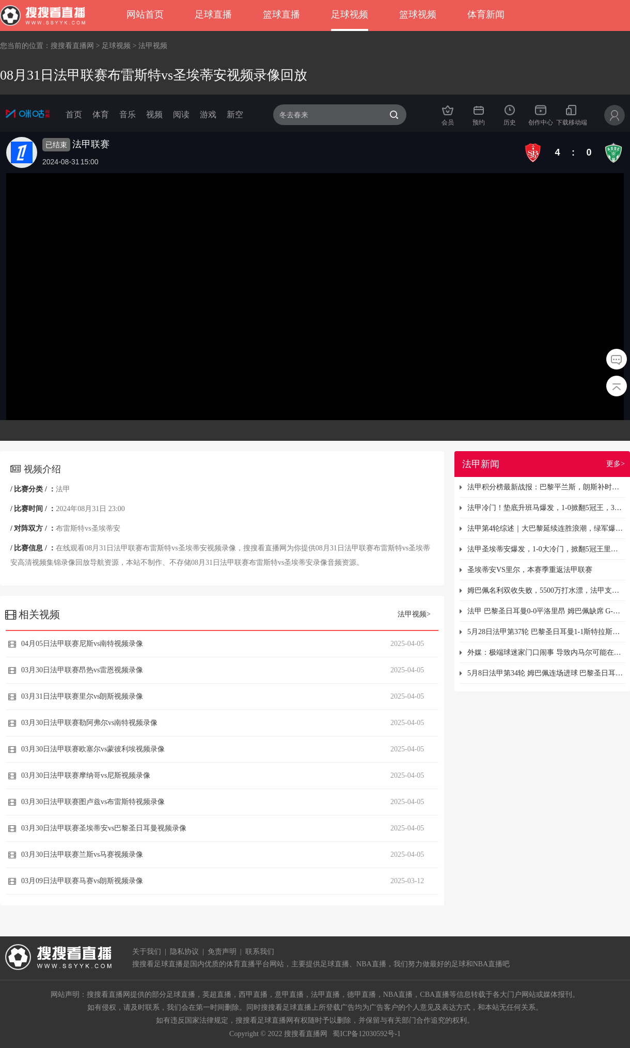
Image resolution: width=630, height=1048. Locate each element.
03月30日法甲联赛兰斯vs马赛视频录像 (82, 854)
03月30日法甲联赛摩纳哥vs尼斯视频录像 (85, 775)
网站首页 (145, 14)
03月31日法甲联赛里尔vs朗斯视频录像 (82, 696)
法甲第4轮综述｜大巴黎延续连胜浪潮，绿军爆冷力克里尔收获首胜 (546, 528)
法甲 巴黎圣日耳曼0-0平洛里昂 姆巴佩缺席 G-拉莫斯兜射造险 (546, 611)
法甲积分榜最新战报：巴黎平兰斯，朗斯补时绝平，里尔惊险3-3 (546, 487)
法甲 (63, 489)
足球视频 (349, 14)
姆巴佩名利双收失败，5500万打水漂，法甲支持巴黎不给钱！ (546, 590)
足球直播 (213, 14)
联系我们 (259, 951)
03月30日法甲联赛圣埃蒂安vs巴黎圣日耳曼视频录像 (103, 828)
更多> (615, 464)
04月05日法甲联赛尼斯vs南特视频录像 (82, 644)
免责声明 (222, 951)
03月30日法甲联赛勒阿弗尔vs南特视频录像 (89, 723)
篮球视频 (417, 14)
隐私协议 (184, 951)
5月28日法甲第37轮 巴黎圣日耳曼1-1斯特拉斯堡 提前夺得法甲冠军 (546, 632)
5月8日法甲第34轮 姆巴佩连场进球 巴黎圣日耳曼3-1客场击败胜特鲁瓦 (546, 673)
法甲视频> (414, 614)
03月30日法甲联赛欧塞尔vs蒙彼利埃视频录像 (93, 749)
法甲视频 (152, 46)
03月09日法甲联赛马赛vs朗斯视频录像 (82, 881)
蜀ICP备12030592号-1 (366, 1034)
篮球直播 (281, 14)
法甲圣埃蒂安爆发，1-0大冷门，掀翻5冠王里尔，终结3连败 (546, 549)
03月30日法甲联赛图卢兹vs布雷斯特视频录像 (93, 802)
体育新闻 (486, 14)
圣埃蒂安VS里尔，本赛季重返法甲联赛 (529, 570)
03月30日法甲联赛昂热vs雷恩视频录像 (82, 670)
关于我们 (146, 951)
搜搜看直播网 (72, 46)
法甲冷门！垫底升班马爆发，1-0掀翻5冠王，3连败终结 (546, 508)
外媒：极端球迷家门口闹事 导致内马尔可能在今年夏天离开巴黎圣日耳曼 (546, 652)
